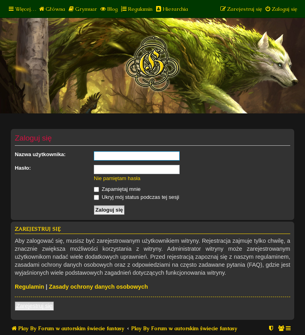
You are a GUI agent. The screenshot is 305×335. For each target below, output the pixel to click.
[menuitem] (51, 9)
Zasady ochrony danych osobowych (98, 286)
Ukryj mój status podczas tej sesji (136, 197)
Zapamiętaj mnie (117, 189)
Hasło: (23, 168)
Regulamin (29, 286)
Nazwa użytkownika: (40, 154)
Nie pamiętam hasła (117, 178)
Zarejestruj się (34, 306)
